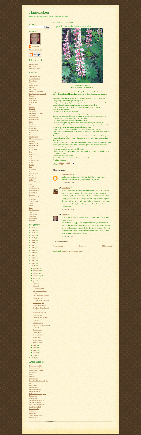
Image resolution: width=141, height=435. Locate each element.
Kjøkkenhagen (33, 136)
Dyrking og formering (36, 91)
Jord (30, 132)
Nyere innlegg (58, 246)
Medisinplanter (34, 160)
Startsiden (82, 246)
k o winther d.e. (34, 66)
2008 (33, 358)
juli (34, 281)
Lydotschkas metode (39, 305)
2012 (33, 258)
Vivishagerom (67, 174)
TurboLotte (32, 411)
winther (35, 46)
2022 (33, 232)
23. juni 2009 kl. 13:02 (68, 182)
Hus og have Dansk (35, 389)
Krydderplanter (34, 145)
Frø (30, 104)
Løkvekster (32, 154)
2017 (33, 245)
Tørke (31, 203)
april (35, 347)
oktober (36, 273)
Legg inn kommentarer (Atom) (73, 251)
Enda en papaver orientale (41, 295)
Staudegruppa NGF (35, 407)
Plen (30, 167)
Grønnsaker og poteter (36, 113)
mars (35, 350)
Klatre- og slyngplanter (36, 139)
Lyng (30, 152)
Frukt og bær (33, 102)
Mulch (31, 162)
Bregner (31, 83)
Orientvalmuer (37, 340)
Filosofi (31, 96)
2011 (33, 260)
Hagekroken (39, 12)
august (35, 278)
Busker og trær (33, 85)
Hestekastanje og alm (39, 312)
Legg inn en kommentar (61, 241)
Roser (31, 175)
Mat (30, 156)
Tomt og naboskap (34, 197)
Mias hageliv (33, 396)
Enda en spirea (37, 330)
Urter (30, 208)
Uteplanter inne (34, 210)
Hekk (30, 121)
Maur (30, 158)
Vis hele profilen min (35, 49)
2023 (33, 230)
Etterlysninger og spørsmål (37, 94)
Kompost (32, 141)
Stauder (31, 186)
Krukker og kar (34, 143)
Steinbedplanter (34, 188)
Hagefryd (32, 374)
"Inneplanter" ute (34, 76)
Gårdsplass (32, 115)
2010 (33, 263)
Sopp (30, 184)
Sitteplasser (32, 177)
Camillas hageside (34, 368)
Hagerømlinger (34, 119)
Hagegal (31, 376)
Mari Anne (66, 188)
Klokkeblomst (37, 315)
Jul (30, 134)
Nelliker (31, 165)
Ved (30, 212)
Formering (32, 98)
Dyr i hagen (32, 89)
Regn (30, 171)
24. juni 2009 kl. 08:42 (68, 236)
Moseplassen (33, 398)
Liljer (31, 147)
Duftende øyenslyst (39, 288)
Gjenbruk (32, 109)
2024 (33, 227)
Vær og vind (33, 216)
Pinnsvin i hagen (38, 323)
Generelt (31, 107)
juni (34, 283)
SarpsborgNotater (34, 68)
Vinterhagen (33, 214)
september (36, 275)
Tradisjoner (32, 199)
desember (36, 268)
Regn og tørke (33, 173)
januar (35, 355)
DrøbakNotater (33, 64)
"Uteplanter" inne (34, 78)
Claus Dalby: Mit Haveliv (37, 370)
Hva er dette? (37, 332)
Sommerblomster (34, 182)
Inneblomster (33, 128)
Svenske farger (37, 342)
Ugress (31, 205)
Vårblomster (33, 218)
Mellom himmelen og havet (37, 394)
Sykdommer (33, 192)
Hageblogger (33, 372)
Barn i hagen (33, 81)
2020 (33, 238)
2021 (33, 235)
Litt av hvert (33, 149)
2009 (33, 265)
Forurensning (33, 100)
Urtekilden (32, 413)
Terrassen (32, 195)
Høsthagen (32, 126)
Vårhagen (32, 220)
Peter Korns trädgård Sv (36, 404)
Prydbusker (32, 169)
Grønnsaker (32, 111)
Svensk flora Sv (34, 409)
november (36, 270)
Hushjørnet (32, 124)
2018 (33, 242)
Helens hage (33, 385)
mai (34, 345)
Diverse (31, 87)
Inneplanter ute (33, 130)
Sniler (31, 180)
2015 (33, 250)
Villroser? (36, 286)
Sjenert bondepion (38, 303)
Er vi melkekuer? (38, 335)
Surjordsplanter (34, 190)
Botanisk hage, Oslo (35, 366)
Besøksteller (37, 337)
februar (35, 352)
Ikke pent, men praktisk (40, 317)
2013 (33, 255)
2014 (33, 253)
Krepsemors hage (34, 391)
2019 (33, 240)
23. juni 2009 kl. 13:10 (68, 209)
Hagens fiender (34, 117)
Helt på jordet (33, 387)
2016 (33, 248)
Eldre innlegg (107, 246)
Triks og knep (33, 201)
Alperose (36, 320)
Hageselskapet (33, 378)
